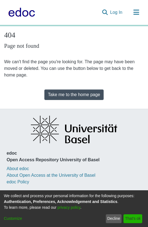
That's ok (133, 218)
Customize (13, 218)
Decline (113, 218)
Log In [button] (116, 12)
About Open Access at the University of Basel (51, 175)
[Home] (20, 12)
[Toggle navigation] (136, 12)
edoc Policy (18, 182)
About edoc (18, 168)
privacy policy (69, 207)
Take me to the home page (74, 94)
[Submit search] (105, 12)
